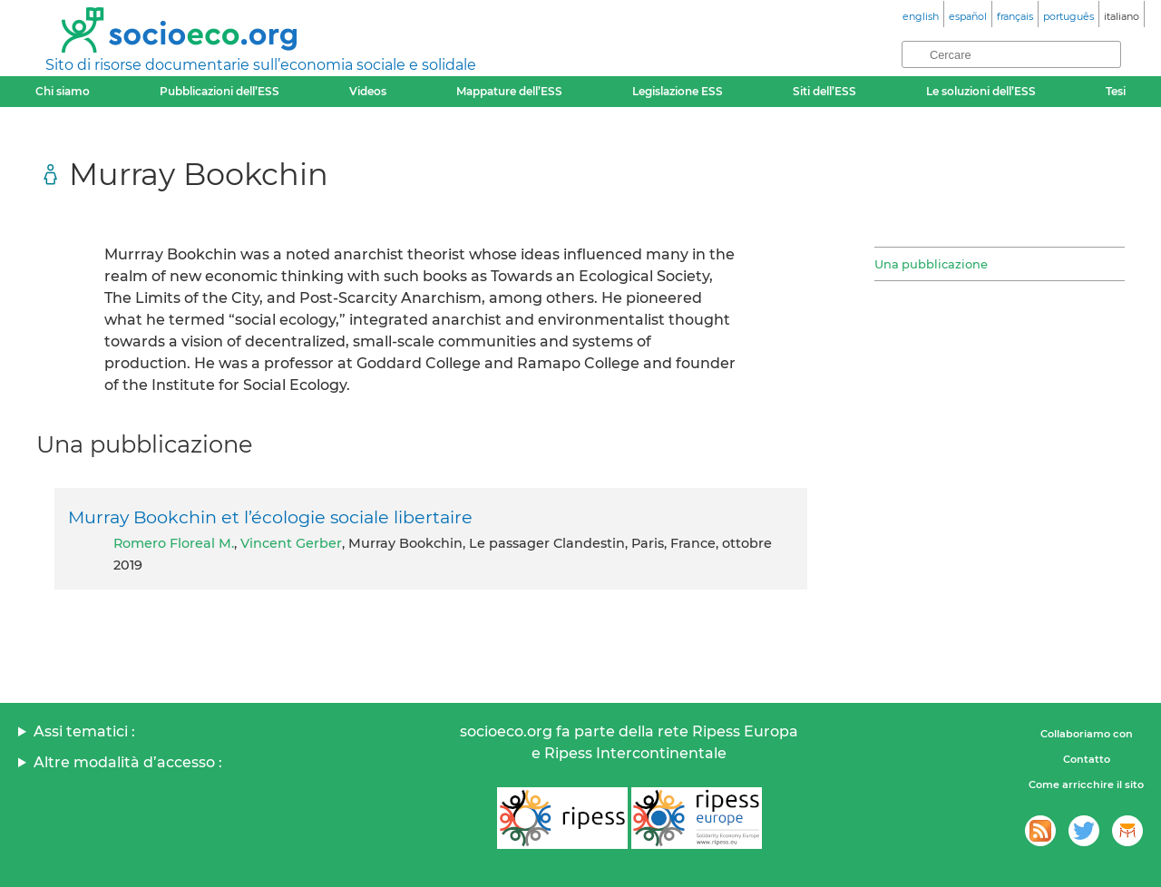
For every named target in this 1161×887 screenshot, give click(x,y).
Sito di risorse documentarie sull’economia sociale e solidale (260, 64)
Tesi (1116, 91)
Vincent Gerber (291, 543)
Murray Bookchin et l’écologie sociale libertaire (270, 517)
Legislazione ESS (677, 91)
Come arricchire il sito (1086, 784)
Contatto (1086, 759)
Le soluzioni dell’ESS (981, 91)
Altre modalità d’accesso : (128, 762)
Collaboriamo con (1086, 733)
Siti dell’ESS (824, 91)
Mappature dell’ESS (509, 91)
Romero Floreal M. (173, 543)
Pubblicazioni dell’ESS (219, 91)
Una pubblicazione (931, 264)
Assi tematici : (84, 731)
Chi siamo (62, 91)
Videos (367, 91)
